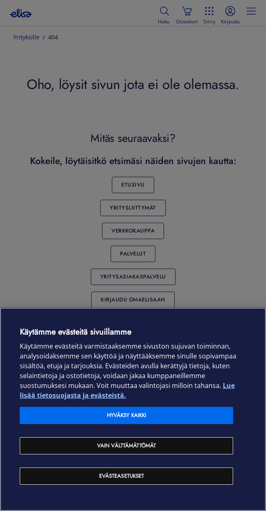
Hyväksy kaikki (126, 415)
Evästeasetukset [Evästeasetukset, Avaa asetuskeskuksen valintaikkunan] (121, 476)
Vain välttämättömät (126, 445)
